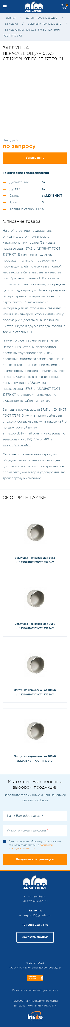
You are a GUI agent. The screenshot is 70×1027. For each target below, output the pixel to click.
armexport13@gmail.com (21, 433)
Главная (10, 18)
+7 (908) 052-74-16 (17, 445)
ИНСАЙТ (49, 1006)
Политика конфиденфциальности (35, 990)
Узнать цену (35, 158)
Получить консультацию (35, 859)
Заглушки (11, 24)
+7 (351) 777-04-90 (35, 439)
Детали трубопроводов (41, 18)
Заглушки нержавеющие (44, 24)
